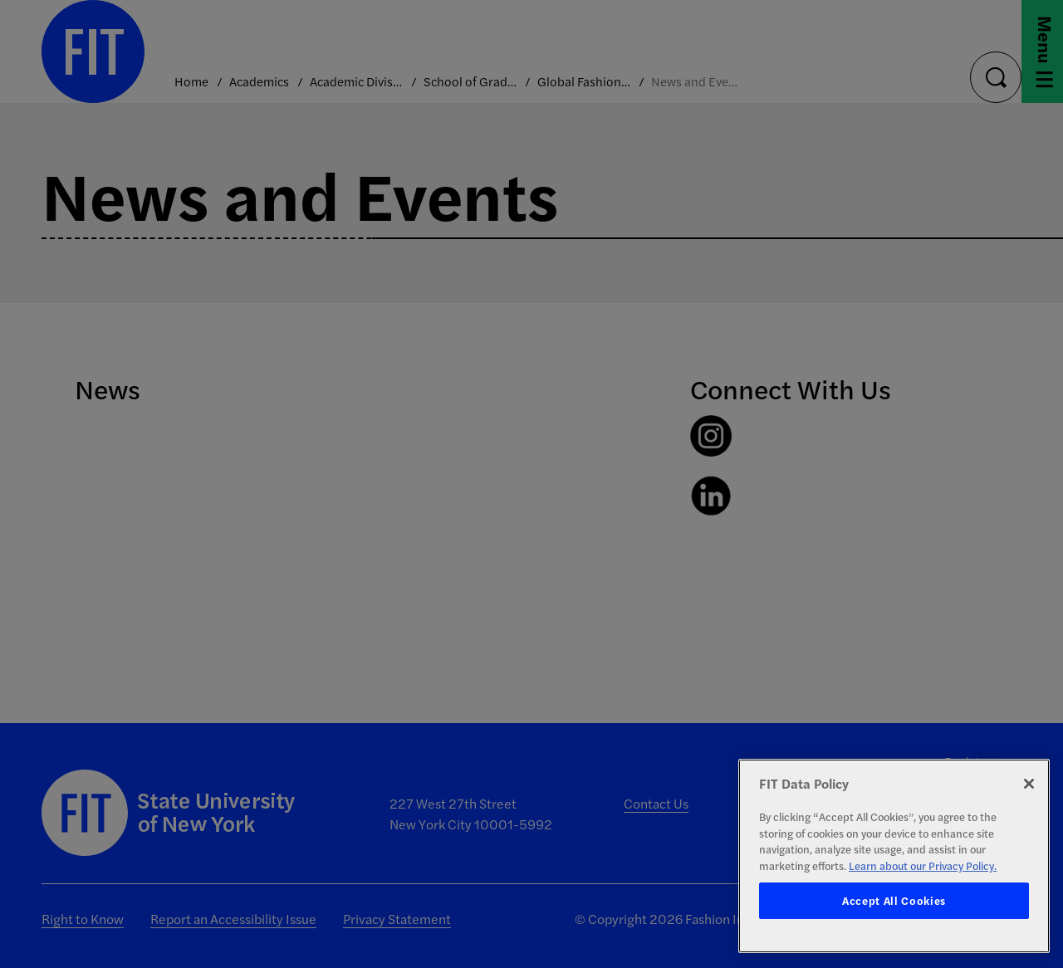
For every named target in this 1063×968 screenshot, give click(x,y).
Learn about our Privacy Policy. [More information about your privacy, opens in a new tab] (923, 865)
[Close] (1029, 783)
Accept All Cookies (894, 900)
